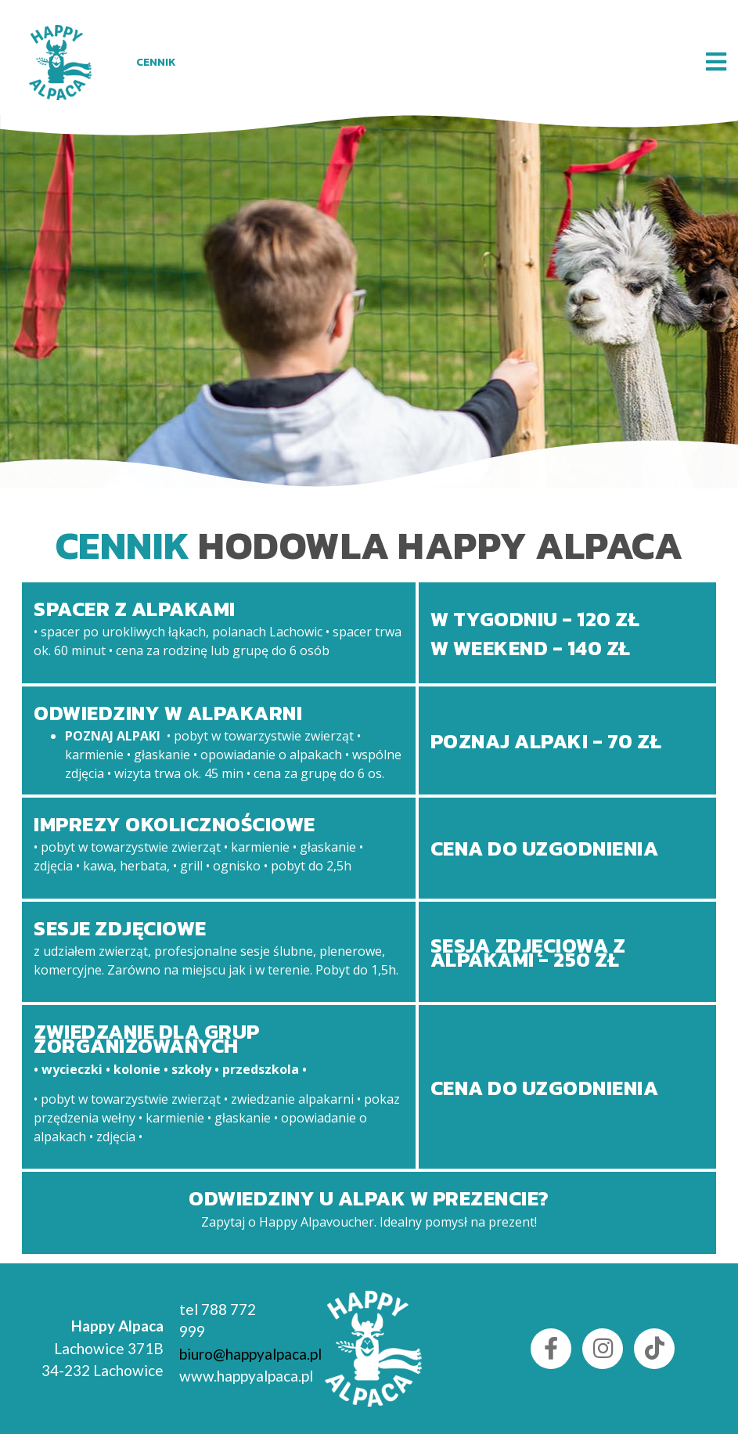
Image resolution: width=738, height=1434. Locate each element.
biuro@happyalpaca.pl (250, 1354)
